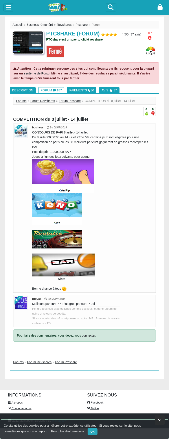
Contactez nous (19, 408)
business (38, 127)
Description (22, 90)
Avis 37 (109, 90)
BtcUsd (36, 298)
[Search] (110, 7)
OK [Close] (92, 431)
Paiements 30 (81, 90)
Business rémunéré (39, 24)
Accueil (17, 24)
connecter (88, 335)
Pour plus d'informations (67, 431)
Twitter (93, 408)
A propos (15, 402)
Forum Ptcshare (70, 101)
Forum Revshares (42, 101)
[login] (160, 7)
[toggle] (8, 7)
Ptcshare (81, 24)
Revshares (64, 24)
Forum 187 (51, 90)
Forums (21, 101)
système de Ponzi (37, 73)
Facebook (95, 402)
